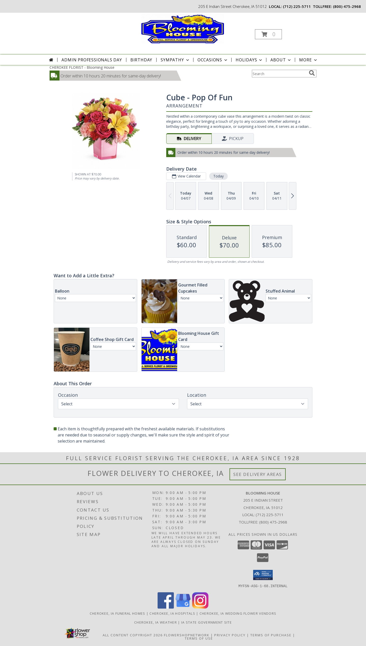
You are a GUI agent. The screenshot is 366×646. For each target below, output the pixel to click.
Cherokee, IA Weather (155, 622)
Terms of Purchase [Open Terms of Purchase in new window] (271, 635)
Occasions (212, 60)
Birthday (141, 60)
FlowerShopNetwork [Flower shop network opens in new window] (186, 635)
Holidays (249, 60)
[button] (268, 34)
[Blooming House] (182, 28)
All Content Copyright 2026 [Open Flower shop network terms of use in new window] (133, 635)
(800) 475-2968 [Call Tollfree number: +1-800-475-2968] (273, 522)
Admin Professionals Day (92, 60)
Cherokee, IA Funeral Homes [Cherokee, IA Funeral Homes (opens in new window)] (117, 613)
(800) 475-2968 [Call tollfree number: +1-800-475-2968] (347, 6)
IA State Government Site (206, 622)
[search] (312, 73)
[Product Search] (279, 73)
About (281, 60)
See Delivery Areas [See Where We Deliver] (257, 474)
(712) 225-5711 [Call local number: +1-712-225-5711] (297, 6)
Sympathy (175, 60)
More (308, 60)
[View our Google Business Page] (183, 606)
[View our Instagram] (200, 606)
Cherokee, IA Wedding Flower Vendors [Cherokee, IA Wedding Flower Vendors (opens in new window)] (238, 613)
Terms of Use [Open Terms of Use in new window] (199, 638)
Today (218, 176)
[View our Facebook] (166, 606)
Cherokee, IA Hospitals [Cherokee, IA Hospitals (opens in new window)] (172, 613)
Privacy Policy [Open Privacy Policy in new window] (230, 635)
